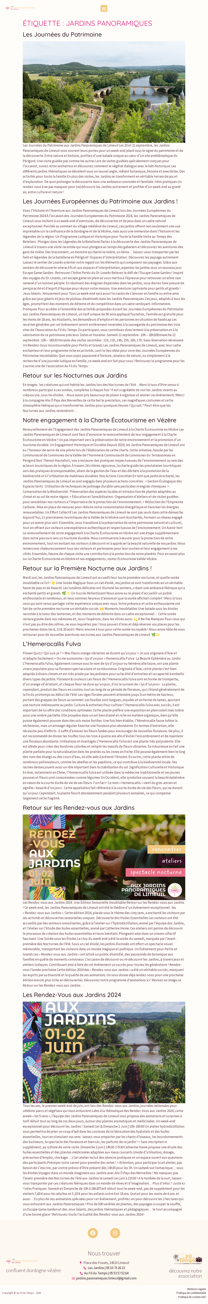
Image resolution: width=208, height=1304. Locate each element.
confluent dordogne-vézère (33, 1270)
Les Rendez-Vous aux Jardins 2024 (72, 995)
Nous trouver (104, 1253)
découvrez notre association (185, 1273)
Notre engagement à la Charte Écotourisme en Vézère (99, 420)
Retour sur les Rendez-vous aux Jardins (78, 807)
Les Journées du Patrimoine (62, 34)
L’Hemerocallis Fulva (52, 644)
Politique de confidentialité (191, 1293)
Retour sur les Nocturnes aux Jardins (75, 375)
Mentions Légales (196, 1289)
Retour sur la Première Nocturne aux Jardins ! (87, 568)
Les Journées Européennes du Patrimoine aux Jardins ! (100, 201)
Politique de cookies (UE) (192, 1297)
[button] (104, 8)
